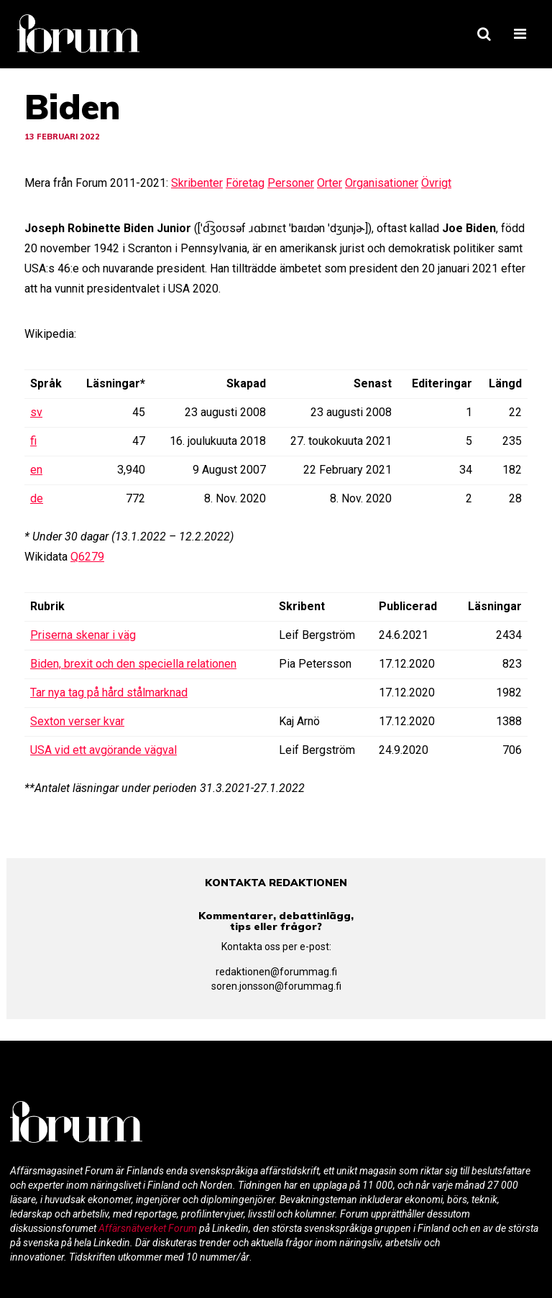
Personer (290, 183)
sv (36, 412)
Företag (245, 183)
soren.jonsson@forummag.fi (276, 986)
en (36, 470)
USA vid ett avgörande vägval (103, 750)
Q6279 (87, 556)
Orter (329, 183)
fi (33, 441)
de (36, 498)
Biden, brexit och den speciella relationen (133, 664)
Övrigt (436, 183)
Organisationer (381, 183)
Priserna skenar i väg (83, 635)
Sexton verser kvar (77, 721)
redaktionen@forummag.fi (276, 971)
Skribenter (197, 183)
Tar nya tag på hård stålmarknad (109, 692)
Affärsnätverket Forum (148, 1228)
